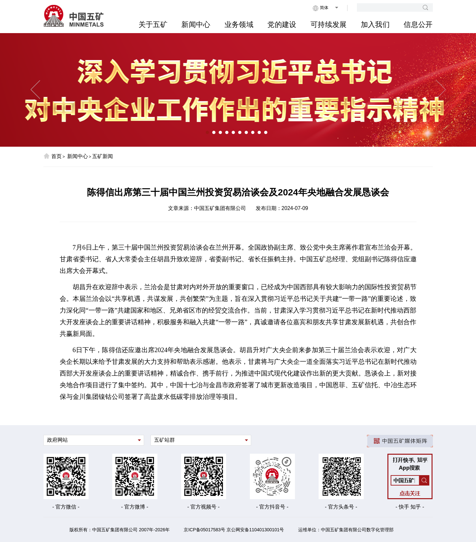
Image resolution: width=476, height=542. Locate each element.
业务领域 (239, 24)
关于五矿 (153, 24)
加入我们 (375, 24)
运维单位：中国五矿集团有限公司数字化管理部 (346, 529)
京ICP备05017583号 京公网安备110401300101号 (234, 529)
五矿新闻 (102, 156)
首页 (52, 156)
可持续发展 (329, 24)
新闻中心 (195, 24)
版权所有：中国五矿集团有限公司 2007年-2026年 (119, 529)
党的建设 (281, 24)
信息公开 (418, 24)
